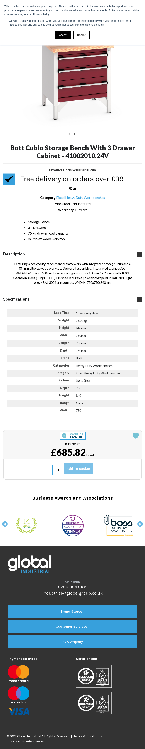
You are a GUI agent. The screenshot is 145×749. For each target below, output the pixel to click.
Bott (72, 134)
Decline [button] (81, 35)
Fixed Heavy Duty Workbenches (80, 197)
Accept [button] (63, 35)
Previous (5, 525)
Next (140, 525)
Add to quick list (136, 436)
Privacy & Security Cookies (25, 741)
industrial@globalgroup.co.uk (72, 593)
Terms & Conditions (88, 736)
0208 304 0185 (72, 587)
